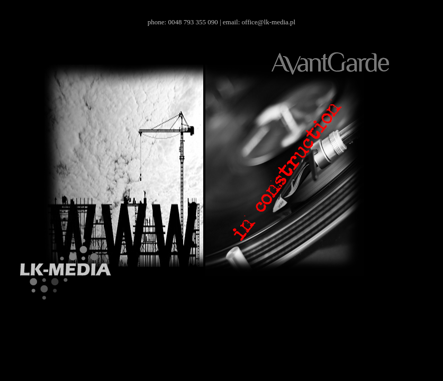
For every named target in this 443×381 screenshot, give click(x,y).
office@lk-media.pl (269, 22)
